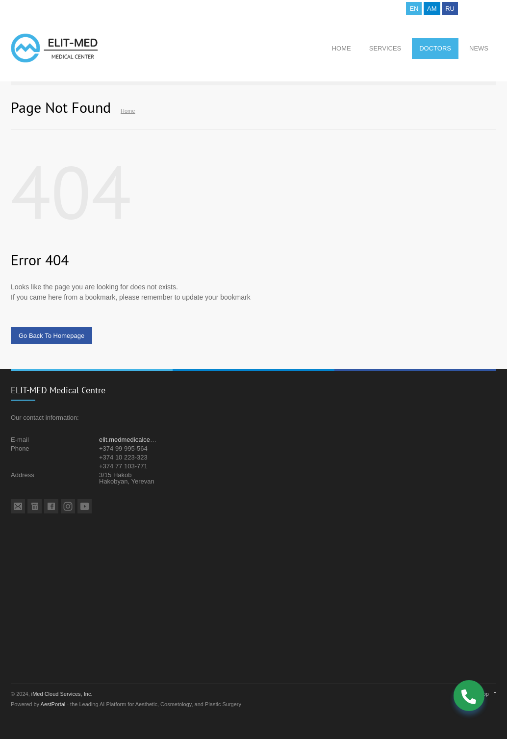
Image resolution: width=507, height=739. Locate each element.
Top (484, 694)
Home (128, 111)
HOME (341, 48)
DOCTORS (435, 48)
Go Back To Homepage (51, 335)
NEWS (478, 48)
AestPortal (53, 704)
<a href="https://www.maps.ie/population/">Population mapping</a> (253, 601)
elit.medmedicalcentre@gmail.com (148, 439)
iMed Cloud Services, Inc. (62, 694)
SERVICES (385, 48)
